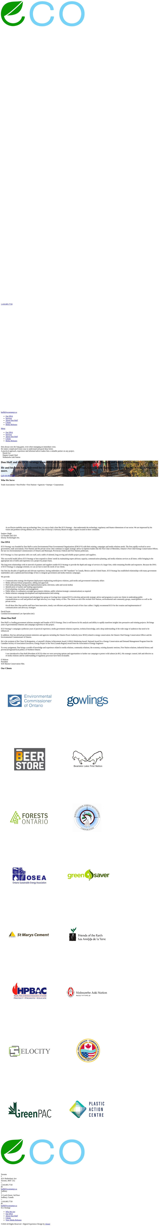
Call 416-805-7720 (8, 476)
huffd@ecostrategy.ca (9, 412)
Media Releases (11, 425)
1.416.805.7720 (6, 304)
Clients (8, 422)
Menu (3, 428)
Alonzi (47, 1224)
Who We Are (10, 1212)
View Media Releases (14, 1220)
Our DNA (9, 416)
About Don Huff (12, 420)
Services (9, 418)
